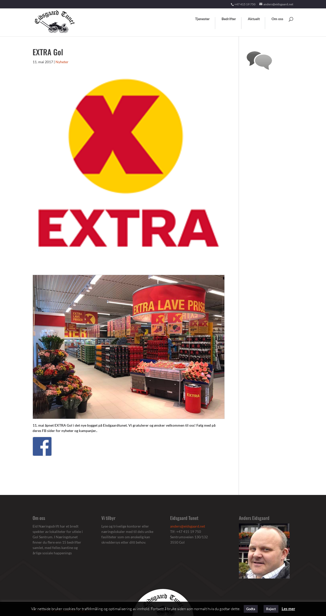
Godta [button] (250, 609)
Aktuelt (254, 19)
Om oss (277, 19)
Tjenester (202, 19)
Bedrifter (229, 19)
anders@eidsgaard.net (187, 526)
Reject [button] (271, 609)
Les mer (288, 608)
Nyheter (62, 62)
